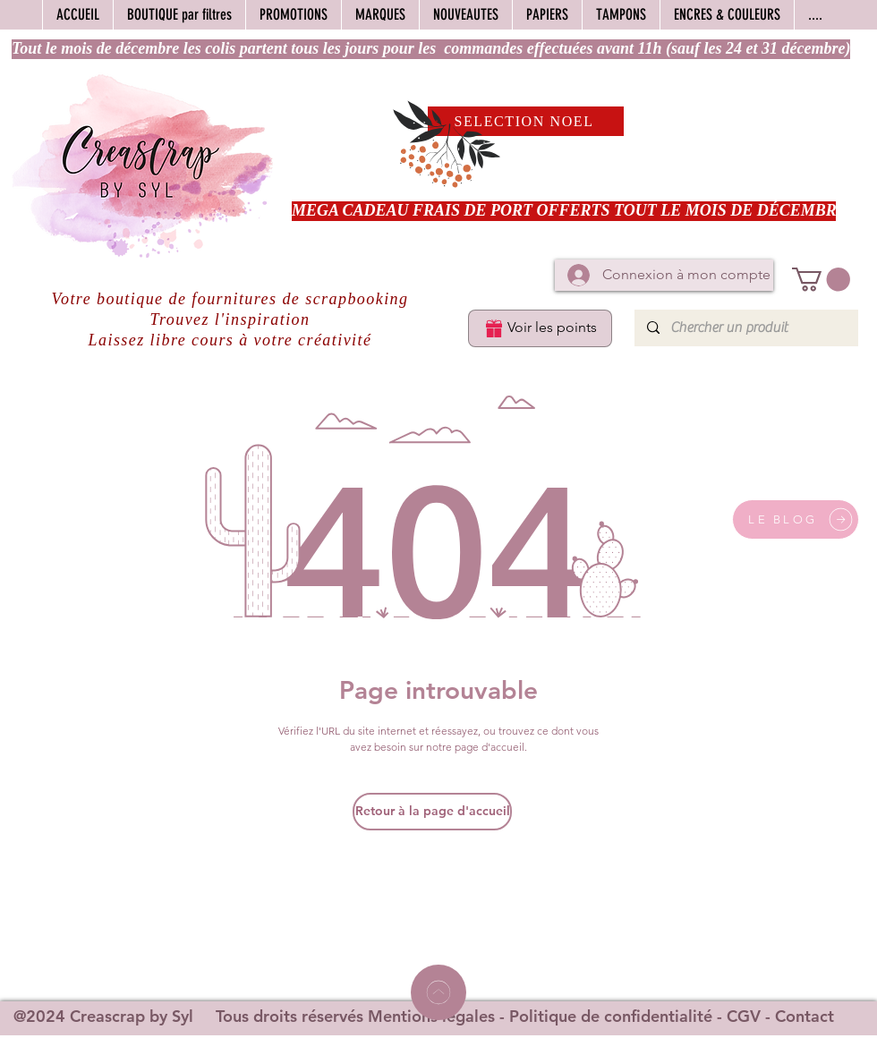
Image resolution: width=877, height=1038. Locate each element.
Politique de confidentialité (610, 1016)
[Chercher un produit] (745, 328)
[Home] (438, 992)
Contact (804, 1016)
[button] (821, 280)
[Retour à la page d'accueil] (432, 811)
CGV (744, 1016)
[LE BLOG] (795, 519)
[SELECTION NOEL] (526, 121)
